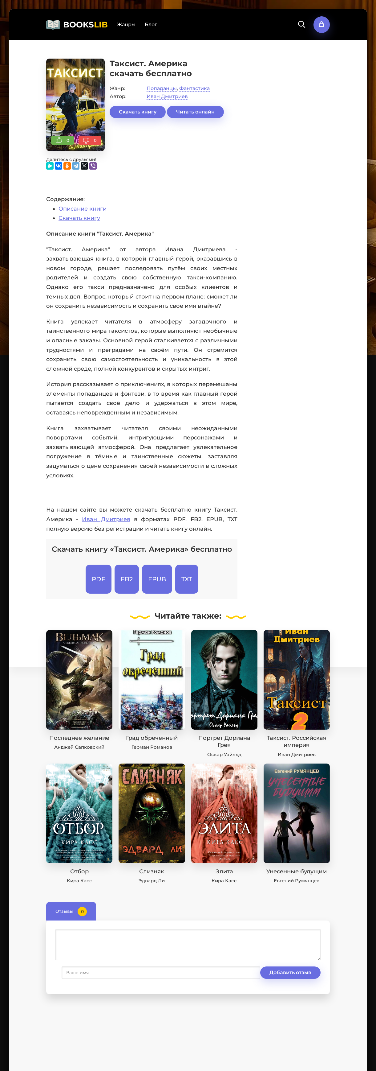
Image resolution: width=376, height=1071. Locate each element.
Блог (151, 24)
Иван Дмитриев (167, 96)
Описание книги (83, 208)
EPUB (157, 579)
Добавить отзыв (86, 972)
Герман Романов (151, 747)
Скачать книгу (137, 112)
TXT (186, 579)
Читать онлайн (195, 112)
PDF (98, 579)
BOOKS (85, 25)
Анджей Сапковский (79, 747)
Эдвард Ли (152, 881)
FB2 (127, 579)
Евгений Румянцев (296, 881)
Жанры (126, 24)
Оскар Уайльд (224, 754)
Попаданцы (162, 88)
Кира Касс (79, 881)
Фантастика (194, 88)
